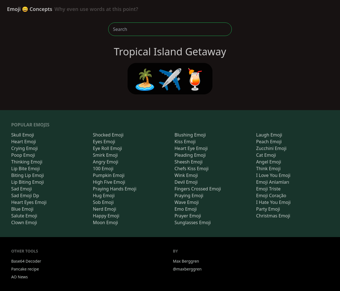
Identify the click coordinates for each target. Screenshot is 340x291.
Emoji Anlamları (272, 182)
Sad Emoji (21, 189)
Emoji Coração (271, 195)
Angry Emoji (105, 162)
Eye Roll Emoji (107, 148)
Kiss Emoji (185, 141)
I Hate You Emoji (273, 202)
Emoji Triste (268, 189)
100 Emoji (103, 168)
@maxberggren (187, 269)
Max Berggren (186, 261)
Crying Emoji (24, 148)
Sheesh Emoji (189, 162)
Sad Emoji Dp (25, 195)
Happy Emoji (106, 216)
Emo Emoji (186, 209)
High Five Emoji (109, 182)
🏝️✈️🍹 (170, 78)
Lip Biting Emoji (27, 182)
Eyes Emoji (104, 141)
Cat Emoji (266, 155)
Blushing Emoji (190, 135)
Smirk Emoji (105, 155)
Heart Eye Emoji (191, 148)
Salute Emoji (24, 216)
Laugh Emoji (269, 135)
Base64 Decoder (26, 261)
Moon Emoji (105, 222)
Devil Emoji (186, 182)
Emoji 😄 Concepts (72, 9)
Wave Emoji (187, 202)
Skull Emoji (22, 135)
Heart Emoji (23, 141)
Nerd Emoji (104, 209)
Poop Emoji (23, 155)
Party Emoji (268, 209)
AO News (19, 276)
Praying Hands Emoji (114, 189)
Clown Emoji (24, 222)
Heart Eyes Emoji (29, 202)
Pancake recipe (25, 269)
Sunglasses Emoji (193, 222)
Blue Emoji (22, 209)
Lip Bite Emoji (25, 168)
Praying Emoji (189, 195)
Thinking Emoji (26, 162)
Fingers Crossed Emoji (198, 189)
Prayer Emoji (188, 216)
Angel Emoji (268, 162)
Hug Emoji (104, 195)
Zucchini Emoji (271, 148)
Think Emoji (268, 168)
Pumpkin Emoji (108, 175)
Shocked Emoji (108, 135)
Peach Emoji (269, 141)
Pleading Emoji (190, 155)
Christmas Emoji (273, 216)
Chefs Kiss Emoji (192, 168)
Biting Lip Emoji (27, 175)
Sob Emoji (103, 202)
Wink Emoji (186, 175)
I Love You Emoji (273, 175)
